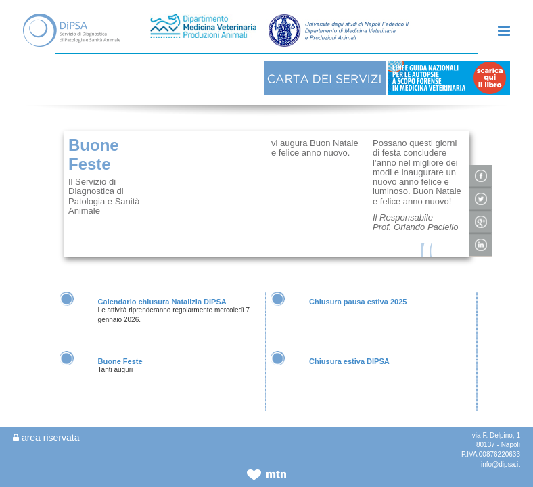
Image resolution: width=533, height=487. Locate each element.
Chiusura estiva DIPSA (349, 330)
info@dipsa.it (500, 464)
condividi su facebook (480, 145)
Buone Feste (120, 330)
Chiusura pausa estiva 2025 (358, 270)
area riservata (46, 437)
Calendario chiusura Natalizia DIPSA (162, 270)
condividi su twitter (480, 168)
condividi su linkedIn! (480, 214)
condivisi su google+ (480, 191)
